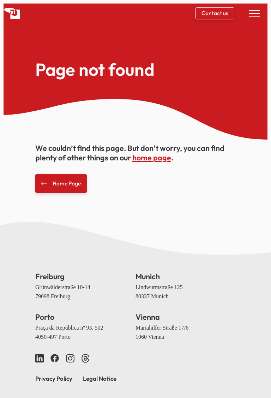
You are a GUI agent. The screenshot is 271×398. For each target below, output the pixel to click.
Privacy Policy (53, 378)
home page (151, 158)
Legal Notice (99, 378)
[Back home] (12, 13)
